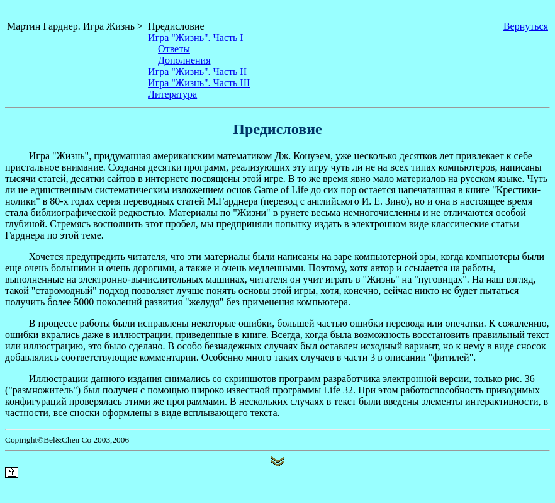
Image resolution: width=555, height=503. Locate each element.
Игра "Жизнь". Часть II (197, 71)
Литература (172, 94)
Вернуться (525, 26)
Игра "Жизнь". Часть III (199, 82)
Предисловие (176, 26)
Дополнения (184, 60)
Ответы (174, 48)
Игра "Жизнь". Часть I (196, 37)
